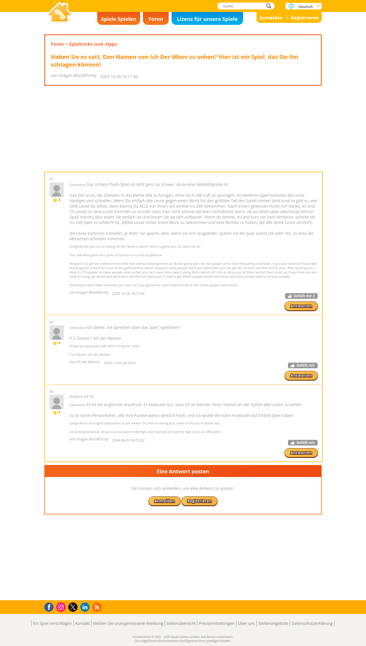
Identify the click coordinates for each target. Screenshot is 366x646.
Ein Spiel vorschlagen (52, 623)
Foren (155, 18)
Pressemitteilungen (217, 623)
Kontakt (82, 623)
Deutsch (306, 6)
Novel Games (59, 12)
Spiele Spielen (118, 18)
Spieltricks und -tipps (93, 44)
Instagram (61, 606)
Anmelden (271, 18)
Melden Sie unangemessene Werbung (128, 623)
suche (270, 5)
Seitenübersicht (181, 623)
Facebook (50, 606)
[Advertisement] (183, 129)
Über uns (246, 623)
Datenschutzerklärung (312, 623)
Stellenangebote (273, 623)
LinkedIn (85, 607)
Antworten (301, 306)
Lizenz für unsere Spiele (207, 18)
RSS (98, 607)
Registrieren (305, 18)
